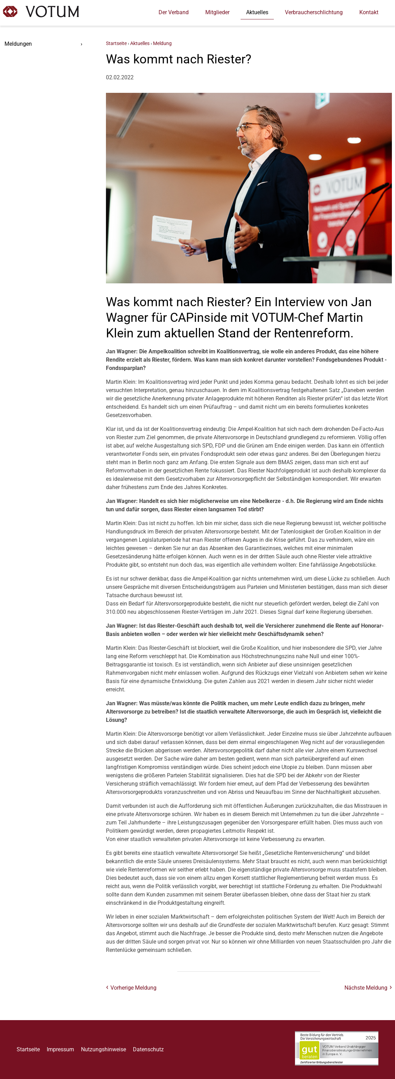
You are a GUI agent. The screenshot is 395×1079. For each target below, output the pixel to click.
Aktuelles (257, 12)
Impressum (60, 1049)
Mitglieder (217, 12)
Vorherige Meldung (133, 987)
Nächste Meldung (365, 987)
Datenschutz (148, 1049)
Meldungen (18, 44)
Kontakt (368, 12)
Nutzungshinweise (103, 1049)
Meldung (162, 43)
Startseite (116, 43)
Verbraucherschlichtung (314, 12)
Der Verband (174, 12)
